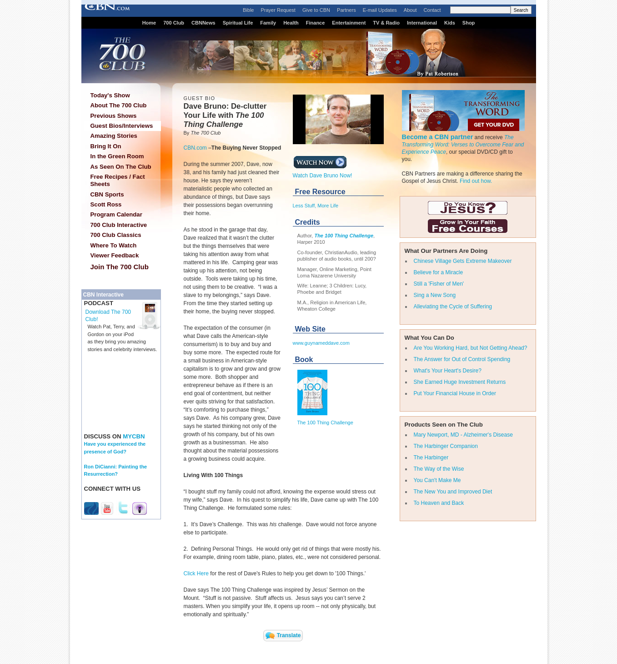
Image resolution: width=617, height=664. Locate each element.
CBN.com (195, 148)
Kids (449, 22)
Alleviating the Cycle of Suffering (453, 306)
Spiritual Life (238, 22)
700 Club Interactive (118, 224)
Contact (432, 10)
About (410, 10)
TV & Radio (386, 22)
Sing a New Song (435, 295)
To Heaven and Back (439, 503)
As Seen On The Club (120, 166)
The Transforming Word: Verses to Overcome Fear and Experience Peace (463, 144)
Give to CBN (316, 10)
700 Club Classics (115, 234)
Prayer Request (278, 10)
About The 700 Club (118, 105)
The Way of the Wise (439, 469)
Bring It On (105, 146)
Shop (468, 22)
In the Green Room (117, 156)
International (422, 22)
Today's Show (110, 95)
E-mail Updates (380, 10)
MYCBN (134, 436)
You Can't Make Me (437, 480)
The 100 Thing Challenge (343, 235)
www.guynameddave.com (321, 343)
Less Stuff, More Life (316, 205)
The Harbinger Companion (446, 446)
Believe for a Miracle (438, 272)
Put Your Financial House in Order (455, 393)
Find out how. (476, 181)
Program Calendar (116, 214)
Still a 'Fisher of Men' (439, 284)
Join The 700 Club (119, 267)
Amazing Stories (113, 135)
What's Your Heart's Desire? (448, 370)
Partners (346, 10)
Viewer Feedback (114, 255)
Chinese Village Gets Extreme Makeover (463, 261)
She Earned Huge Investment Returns (460, 382)
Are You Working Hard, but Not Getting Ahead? (470, 348)
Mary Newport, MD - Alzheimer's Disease (463, 435)
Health (291, 22)
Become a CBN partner (437, 137)
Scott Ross (106, 204)
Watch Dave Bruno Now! (322, 173)
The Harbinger (431, 457)
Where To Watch (113, 245)
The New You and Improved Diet (453, 491)
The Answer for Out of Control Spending (462, 359)
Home (149, 22)
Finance (315, 22)
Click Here (196, 573)
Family (268, 22)
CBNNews (203, 22)
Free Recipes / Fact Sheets (117, 180)
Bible (248, 10)
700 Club (173, 22)
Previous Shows (113, 115)
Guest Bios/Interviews (121, 125)
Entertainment (349, 22)
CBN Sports (107, 194)
